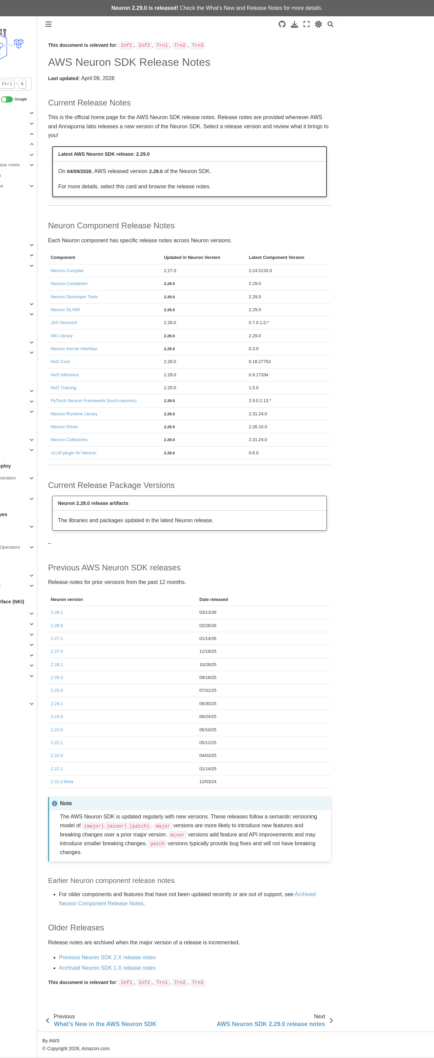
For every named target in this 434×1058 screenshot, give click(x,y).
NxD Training (18, 342)
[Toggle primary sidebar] (98, 24)
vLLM (11, 390)
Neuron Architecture (25, 123)
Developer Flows (22, 265)
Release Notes (264, 8)
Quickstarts (16, 244)
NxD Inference (20, 401)
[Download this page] (294, 24)
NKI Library (16, 675)
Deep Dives (17, 644)
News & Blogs (19, 206)
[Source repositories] (282, 24)
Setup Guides (19, 255)
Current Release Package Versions (385, 56)
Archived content (22, 703)
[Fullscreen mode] (306, 24)
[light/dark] (318, 24)
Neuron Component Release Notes (385, 46)
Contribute (16, 216)
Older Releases (364, 74)
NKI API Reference (24, 665)
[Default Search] (43, 84)
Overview (15, 380)
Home (11, 293)
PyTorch (13, 303)
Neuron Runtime (22, 526)
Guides (12, 634)
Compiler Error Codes (27, 585)
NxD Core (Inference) (27, 411)
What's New (220, 8)
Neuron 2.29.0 (31, 154)
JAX (9, 314)
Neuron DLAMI (20, 488)
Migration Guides (22, 655)
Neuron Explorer (22, 449)
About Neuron (19, 112)
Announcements (22, 196)
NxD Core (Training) (26, 352)
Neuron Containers (24, 498)
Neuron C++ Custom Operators (37, 547)
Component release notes (42, 164)
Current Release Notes (374, 37)
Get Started (17, 623)
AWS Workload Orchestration (35, 477)
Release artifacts (33, 175)
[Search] (330, 24)
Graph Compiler (21, 575)
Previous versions (34, 185)
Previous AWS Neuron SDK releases (387, 65)
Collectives (16, 537)
